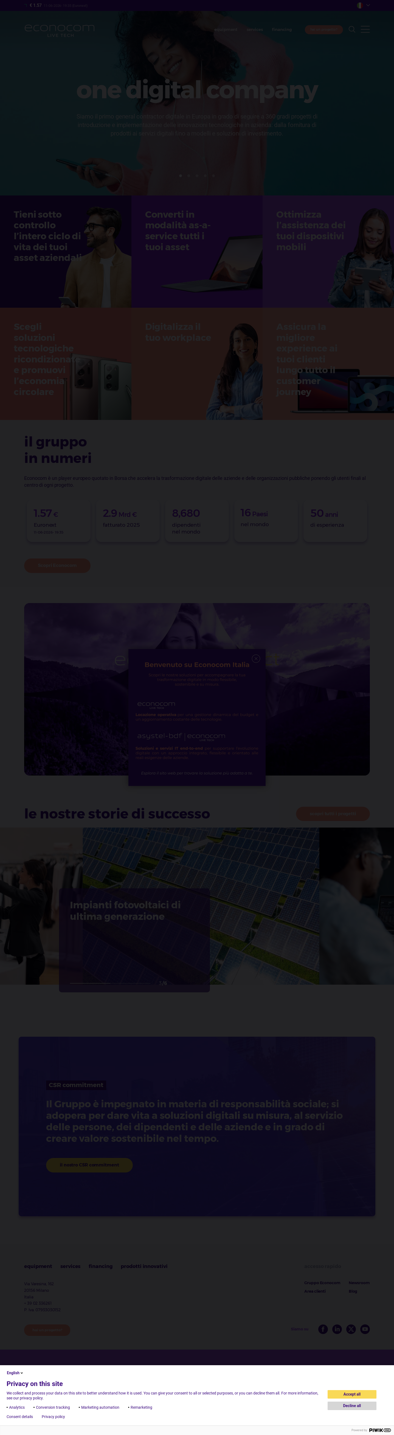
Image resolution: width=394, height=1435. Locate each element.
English (15, 1373)
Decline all (352, 1406)
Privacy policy (53, 1416)
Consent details (20, 1416)
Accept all (352, 1394)
